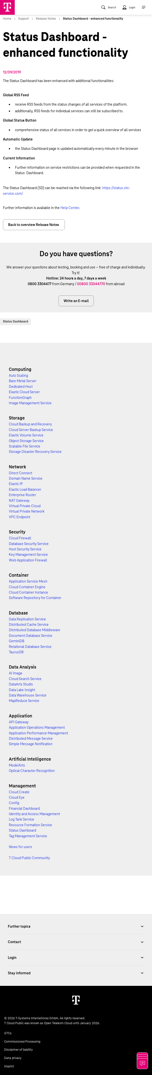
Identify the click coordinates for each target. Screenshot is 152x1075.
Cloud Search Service (25, 679)
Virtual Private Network (26, 511)
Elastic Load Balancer (25, 489)
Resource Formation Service (30, 825)
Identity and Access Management (34, 814)
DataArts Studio (21, 684)
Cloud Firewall (20, 538)
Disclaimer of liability (18, 1050)
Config (14, 803)
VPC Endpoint (19, 517)
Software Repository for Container (35, 598)
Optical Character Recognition (32, 770)
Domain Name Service (25, 478)
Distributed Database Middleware (34, 630)
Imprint (9, 1066)
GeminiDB (16, 641)
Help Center (69, 208)
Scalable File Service (24, 446)
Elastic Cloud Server (24, 392)
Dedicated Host (21, 386)
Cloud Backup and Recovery (30, 424)
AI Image (15, 673)
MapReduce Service (24, 700)
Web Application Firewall (28, 560)
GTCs (8, 1033)
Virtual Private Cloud (25, 506)
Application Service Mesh (28, 581)
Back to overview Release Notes (34, 225)
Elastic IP (16, 484)
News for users (20, 847)
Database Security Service (29, 544)
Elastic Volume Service (26, 435)
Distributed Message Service (31, 738)
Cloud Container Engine (27, 587)
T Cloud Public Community (29, 858)
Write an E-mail (76, 301)
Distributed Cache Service (29, 624)
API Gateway (18, 722)
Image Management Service (30, 403)
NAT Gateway (19, 500)
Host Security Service (25, 549)
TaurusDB (16, 652)
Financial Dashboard (24, 808)
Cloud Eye (17, 797)
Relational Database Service (30, 646)
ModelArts (17, 765)
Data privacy (13, 1058)
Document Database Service (30, 635)
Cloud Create (19, 792)
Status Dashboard (15, 321)
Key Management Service (28, 554)
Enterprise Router (22, 495)
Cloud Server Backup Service (31, 430)
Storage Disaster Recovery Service (35, 451)
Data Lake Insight (22, 690)
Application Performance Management (38, 733)
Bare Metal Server (22, 381)
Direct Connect (20, 473)
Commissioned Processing (22, 1042)
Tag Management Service (28, 836)
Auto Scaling (18, 375)
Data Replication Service (27, 619)
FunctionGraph (20, 397)
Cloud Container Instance (28, 592)
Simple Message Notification (31, 744)
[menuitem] (108, 7)
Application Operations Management (37, 727)
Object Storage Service (26, 441)
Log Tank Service (21, 819)
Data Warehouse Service (27, 695)
